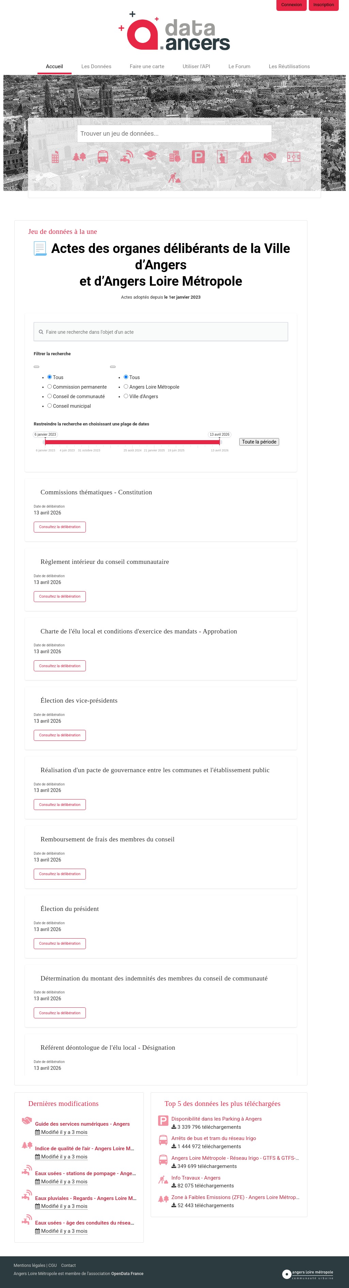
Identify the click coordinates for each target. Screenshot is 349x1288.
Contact (68, 1265)
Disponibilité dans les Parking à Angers (216, 1119)
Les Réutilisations (289, 66)
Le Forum (239, 66)
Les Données (96, 66)
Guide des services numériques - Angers (82, 1124)
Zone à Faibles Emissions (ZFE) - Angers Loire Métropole (237, 1197)
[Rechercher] (174, 134)
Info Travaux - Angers (196, 1178)
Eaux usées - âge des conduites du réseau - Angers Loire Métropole (114, 1223)
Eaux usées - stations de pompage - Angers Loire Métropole (105, 1173)
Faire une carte (147, 66)
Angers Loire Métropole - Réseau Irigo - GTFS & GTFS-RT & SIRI (244, 1158)
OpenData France (127, 1273)
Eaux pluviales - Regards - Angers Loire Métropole (93, 1198)
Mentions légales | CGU (36, 1265)
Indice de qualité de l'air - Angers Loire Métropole (92, 1148)
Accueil (54, 66)
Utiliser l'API (196, 66)
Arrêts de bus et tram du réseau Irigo (213, 1138)
